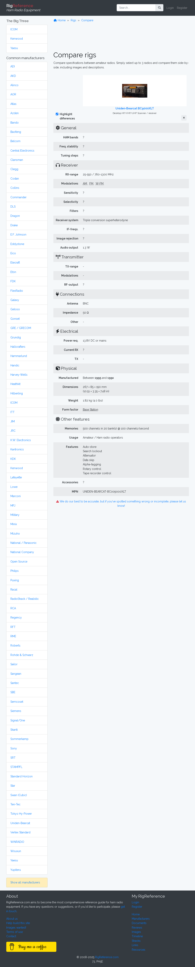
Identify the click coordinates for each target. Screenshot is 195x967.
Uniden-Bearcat (20, 823)
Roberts (15, 645)
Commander (18, 197)
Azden (14, 113)
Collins (14, 187)
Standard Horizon (21, 776)
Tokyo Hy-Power (21, 813)
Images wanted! (16, 927)
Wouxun (15, 851)
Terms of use (14, 931)
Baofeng (15, 131)
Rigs (73, 20)
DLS (13, 206)
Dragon (15, 215)
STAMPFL (16, 767)
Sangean (15, 673)
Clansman (16, 159)
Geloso (15, 309)
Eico (13, 253)
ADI (12, 66)
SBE (12, 692)
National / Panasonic (23, 542)
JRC (13, 430)
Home (60, 20)
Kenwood (16, 38)
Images (136, 931)
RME (13, 636)
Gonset (15, 318)
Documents (139, 923)
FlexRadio (16, 290)
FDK (13, 281)
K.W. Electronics (20, 440)
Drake (14, 225)
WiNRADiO (17, 841)
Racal (13, 589)
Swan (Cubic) (18, 795)
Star (12, 785)
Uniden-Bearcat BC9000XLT (134, 108)
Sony (13, 748)
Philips (14, 570)
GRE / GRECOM (20, 328)
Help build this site (18, 923)
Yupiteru (15, 869)
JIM (12, 421)
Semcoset (16, 701)
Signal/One (17, 720)
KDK (13, 458)
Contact (11, 936)
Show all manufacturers (25, 882)
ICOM (13, 29)
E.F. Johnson (18, 234)
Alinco (14, 85)
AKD (13, 75)
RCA (13, 608)
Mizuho (15, 533)
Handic (14, 365)
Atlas (13, 103)
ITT (12, 412)
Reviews (137, 927)
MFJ (12, 505)
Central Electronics (22, 150)
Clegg (14, 169)
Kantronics (17, 449)
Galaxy (14, 300)
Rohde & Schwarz (21, 655)
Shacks (136, 940)
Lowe (13, 486)
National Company (22, 552)
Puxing (14, 580)
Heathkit (15, 384)
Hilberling (16, 393)
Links (135, 945)
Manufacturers (141, 918)
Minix (13, 524)
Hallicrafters (17, 346)
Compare (87, 20)
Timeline (137, 936)
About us (12, 918)
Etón (13, 272)
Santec (14, 683)
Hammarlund (18, 356)
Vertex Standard (20, 832)
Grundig (15, 337)
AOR (13, 94)
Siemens (15, 711)
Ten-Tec (15, 804)
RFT (13, 627)
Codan (14, 178)
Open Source (18, 561)
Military (14, 514)
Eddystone (17, 244)
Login (170, 7)
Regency (16, 617)
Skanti (14, 729)
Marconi (15, 496)
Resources (138, 949)
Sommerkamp (19, 739)
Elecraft (15, 262)
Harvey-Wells (18, 374)
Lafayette (16, 477)
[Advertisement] (121, 38)
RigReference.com (107, 957)
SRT (13, 757)
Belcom (15, 141)
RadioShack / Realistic (24, 598)
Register (182, 7)
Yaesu (14, 48)
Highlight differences (67, 116)
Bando (14, 122)
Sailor (13, 664)
